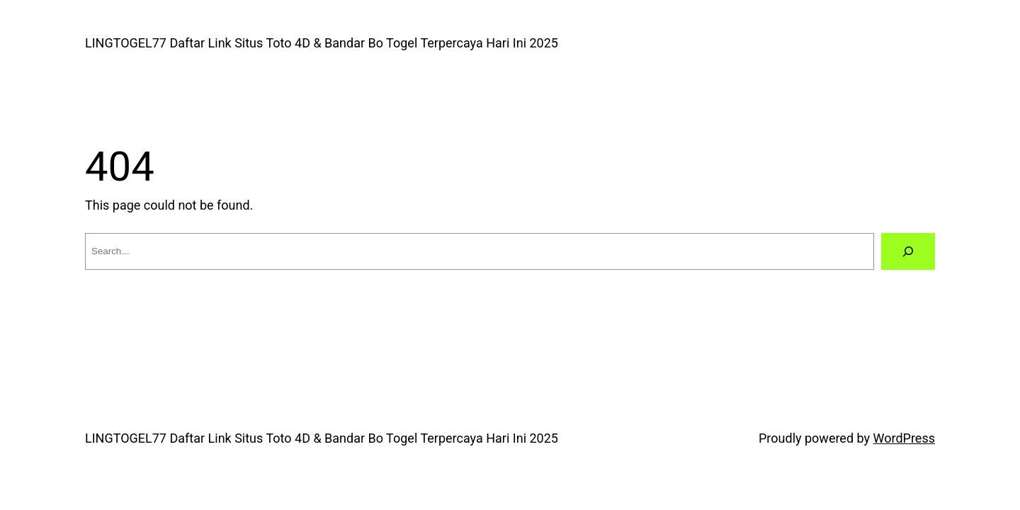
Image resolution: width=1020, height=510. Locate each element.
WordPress (904, 438)
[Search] (908, 251)
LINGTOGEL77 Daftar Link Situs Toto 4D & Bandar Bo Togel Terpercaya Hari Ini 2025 (321, 42)
